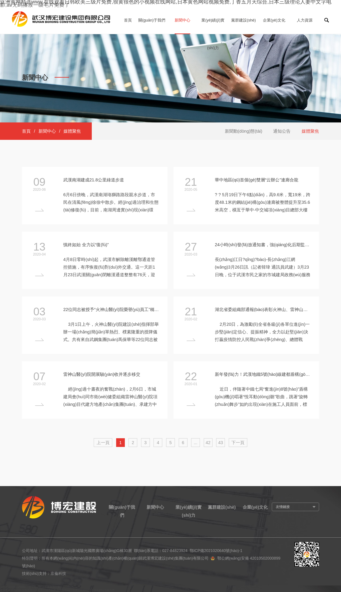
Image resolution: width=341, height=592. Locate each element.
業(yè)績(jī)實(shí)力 (212, 34)
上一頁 (103, 442)
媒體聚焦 (310, 131)
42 (208, 442)
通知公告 (282, 131)
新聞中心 (182, 20)
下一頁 (237, 442)
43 (220, 442)
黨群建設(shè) (243, 20)
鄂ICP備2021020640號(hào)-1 (216, 551)
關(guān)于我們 (151, 20)
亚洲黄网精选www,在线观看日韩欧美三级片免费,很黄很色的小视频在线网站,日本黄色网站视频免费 (57, 590)
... (195, 442)
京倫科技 (58, 573)
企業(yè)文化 (274, 20)
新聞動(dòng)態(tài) (243, 131)
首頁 (128, 20)
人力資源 (305, 20)
